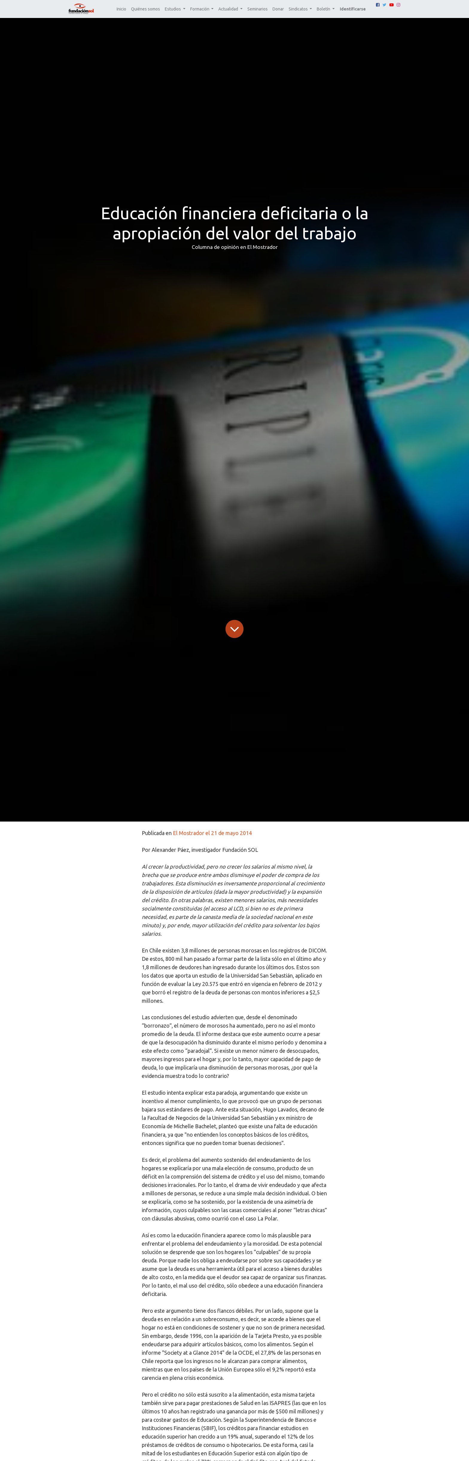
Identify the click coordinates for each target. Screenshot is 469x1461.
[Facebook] (378, 4)
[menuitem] (121, 9)
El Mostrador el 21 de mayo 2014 (212, 833)
